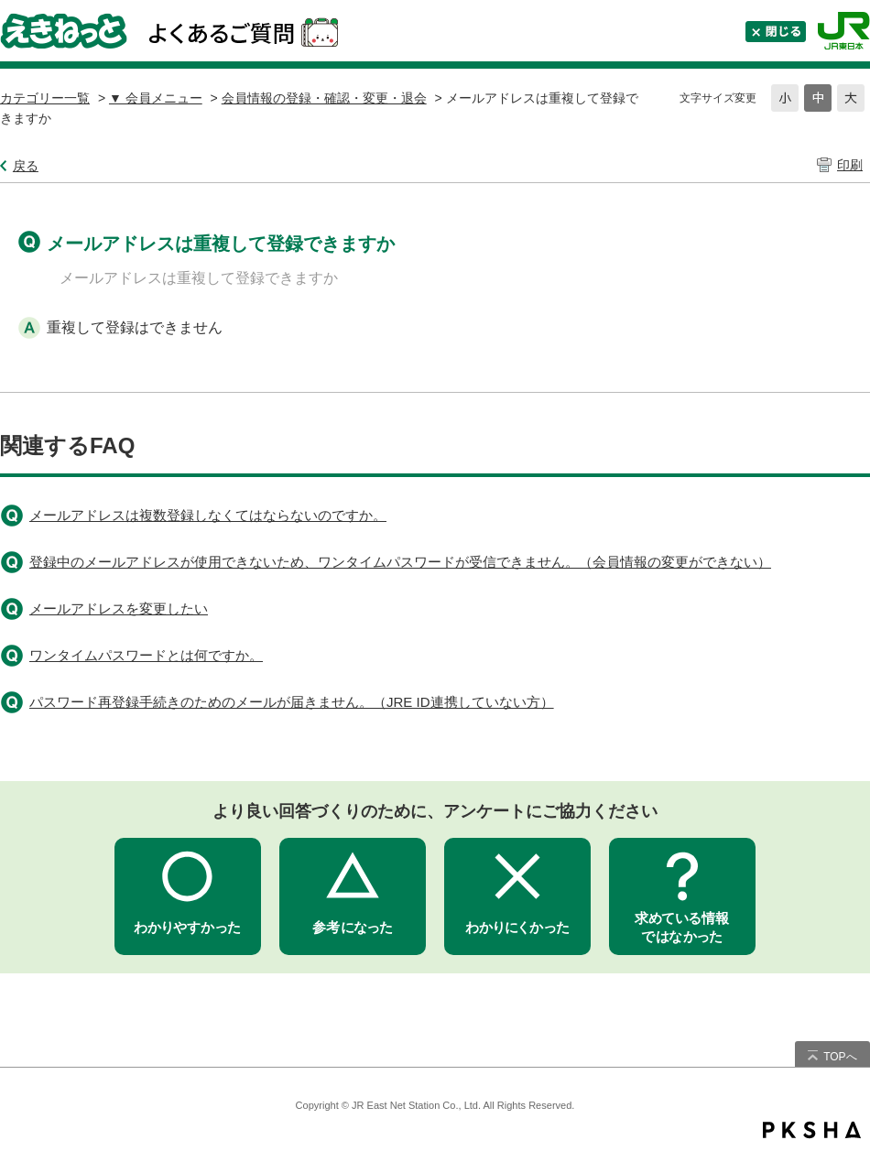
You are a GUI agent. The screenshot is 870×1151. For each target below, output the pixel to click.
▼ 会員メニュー (155, 98)
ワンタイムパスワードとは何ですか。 (146, 655)
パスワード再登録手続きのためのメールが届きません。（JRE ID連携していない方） (291, 702)
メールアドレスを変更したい (118, 608)
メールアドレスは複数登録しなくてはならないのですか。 (207, 515)
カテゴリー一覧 (45, 98)
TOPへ (839, 1056)
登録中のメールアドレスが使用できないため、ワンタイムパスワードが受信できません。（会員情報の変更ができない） (400, 562)
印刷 (850, 164)
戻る (25, 165)
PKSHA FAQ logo (812, 1130)
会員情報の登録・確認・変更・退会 (324, 98)
